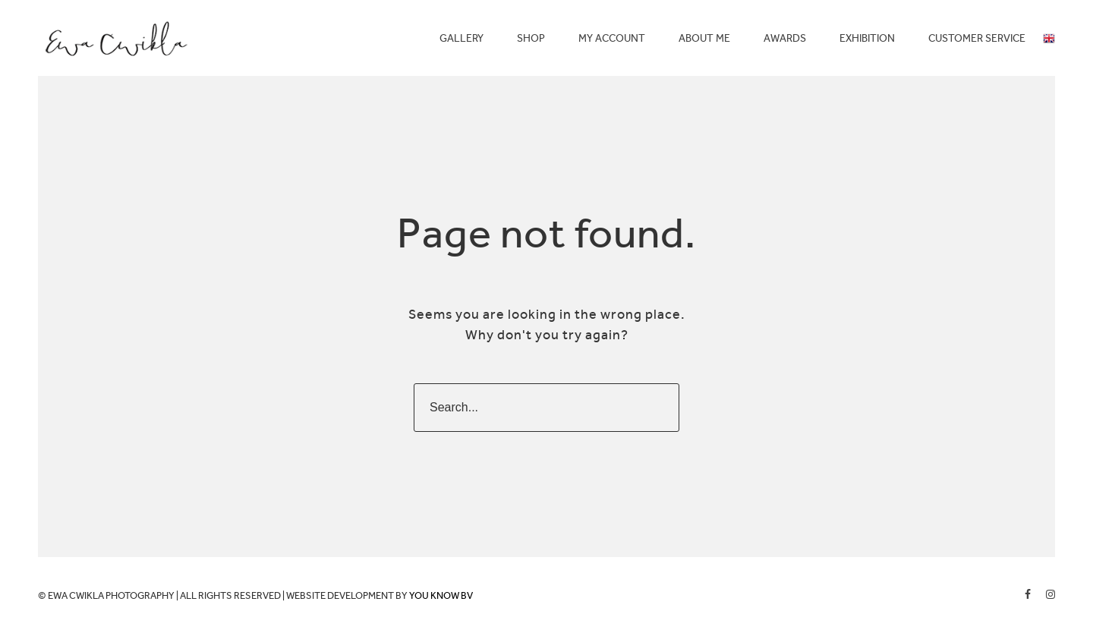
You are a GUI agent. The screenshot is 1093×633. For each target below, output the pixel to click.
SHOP (531, 38)
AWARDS (785, 38)
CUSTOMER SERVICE (976, 38)
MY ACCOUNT (611, 38)
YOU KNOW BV (441, 595)
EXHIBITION (867, 38)
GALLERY (461, 38)
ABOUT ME (704, 38)
